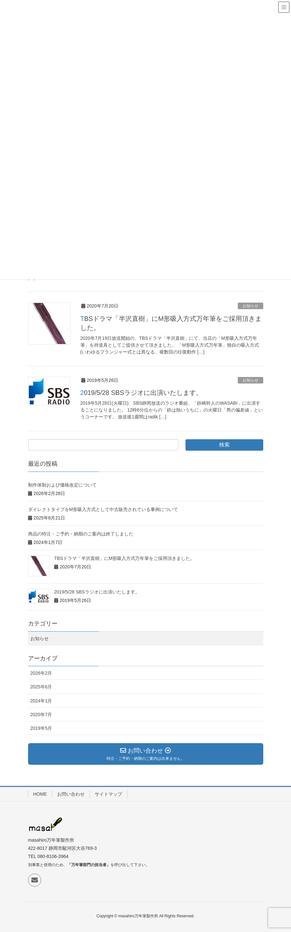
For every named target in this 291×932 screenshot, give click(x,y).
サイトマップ (108, 794)
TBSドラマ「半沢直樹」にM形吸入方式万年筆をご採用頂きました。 (124, 558)
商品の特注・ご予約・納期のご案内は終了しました (80, 533)
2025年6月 (41, 686)
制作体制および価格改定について (62, 485)
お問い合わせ (71, 794)
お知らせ (250, 306)
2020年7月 (41, 714)
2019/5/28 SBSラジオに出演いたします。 (141, 392)
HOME (40, 794)
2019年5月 (41, 728)
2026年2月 (41, 673)
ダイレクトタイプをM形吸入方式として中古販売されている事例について (103, 509)
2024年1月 (41, 700)
